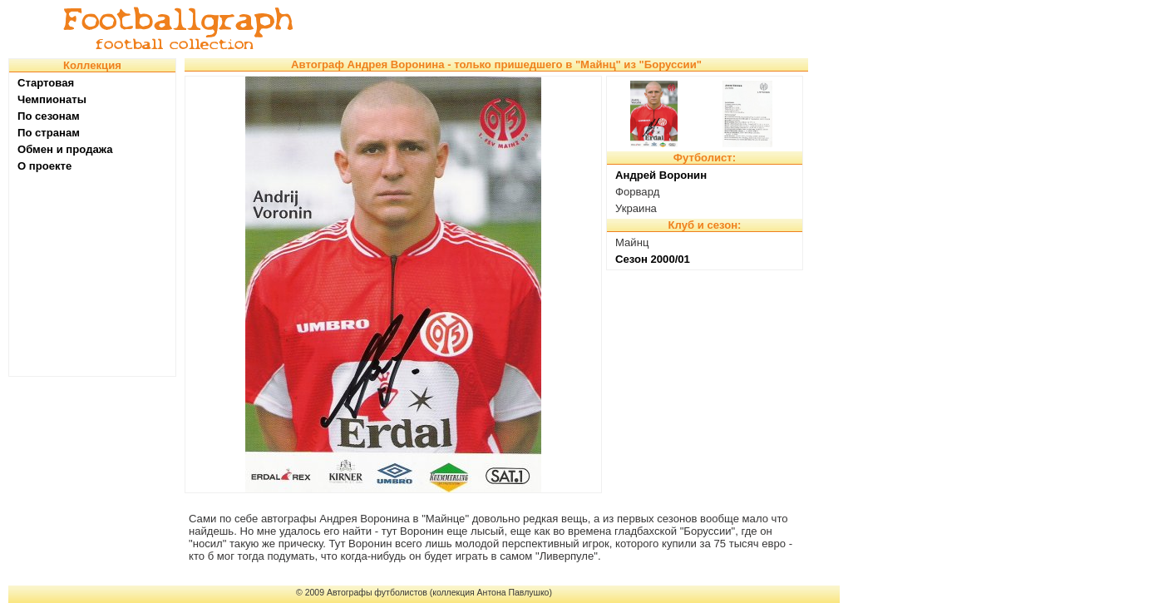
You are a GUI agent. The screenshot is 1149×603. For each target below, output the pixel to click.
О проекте (44, 166)
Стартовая (45, 83)
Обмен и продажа (65, 149)
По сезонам (48, 116)
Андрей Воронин (661, 175)
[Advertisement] (577, 29)
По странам (48, 132)
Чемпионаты (51, 99)
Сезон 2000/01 (652, 259)
